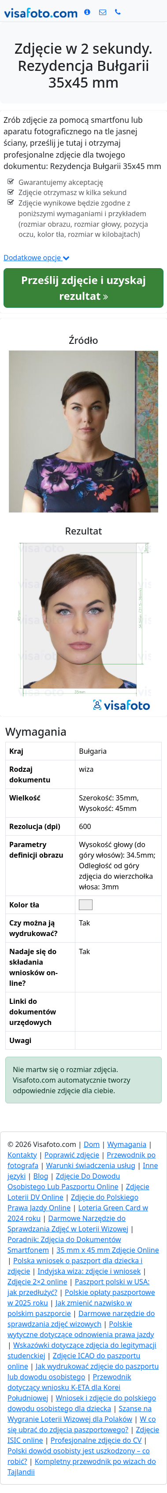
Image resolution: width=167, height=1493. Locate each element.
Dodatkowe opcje (37, 257)
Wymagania (126, 1144)
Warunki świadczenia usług (90, 1165)
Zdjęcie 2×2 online (37, 1282)
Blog (40, 1176)
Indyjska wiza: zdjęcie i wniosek (89, 1271)
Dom (92, 1144)
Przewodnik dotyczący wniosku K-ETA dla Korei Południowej (69, 1387)
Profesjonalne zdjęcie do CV (96, 1440)
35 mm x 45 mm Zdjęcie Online (107, 1250)
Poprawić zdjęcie (72, 1155)
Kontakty (22, 1155)
